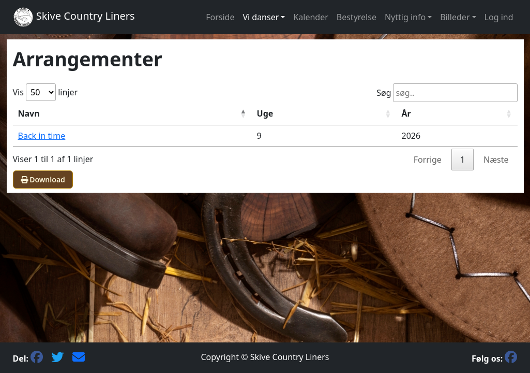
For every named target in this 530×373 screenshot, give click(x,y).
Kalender (310, 17)
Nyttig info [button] (405, 17)
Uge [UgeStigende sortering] (265, 113)
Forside (220, 17)
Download (43, 179)
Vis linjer (45, 92)
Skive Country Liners (74, 17)
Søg (446, 92)
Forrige (428, 159)
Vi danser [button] (261, 17)
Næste (495, 159)
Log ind (498, 17)
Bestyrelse (356, 17)
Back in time (42, 135)
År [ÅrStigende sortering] (406, 113)
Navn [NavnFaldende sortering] (29, 113)
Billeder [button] (455, 17)
